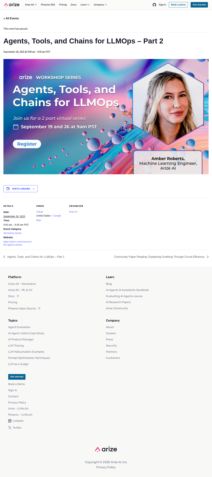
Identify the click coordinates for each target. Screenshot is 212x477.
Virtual (39, 211)
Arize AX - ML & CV (20, 290)
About (110, 327)
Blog (109, 283)
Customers (113, 358)
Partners (111, 351)
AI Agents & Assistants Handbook (127, 290)
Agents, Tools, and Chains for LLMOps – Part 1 (35, 256)
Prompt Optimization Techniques (29, 358)
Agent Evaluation (19, 327)
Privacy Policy (17, 402)
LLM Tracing (16, 345)
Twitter (15, 427)
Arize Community (117, 308)
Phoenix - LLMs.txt (20, 414)
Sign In (12, 390)
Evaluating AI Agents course (124, 296)
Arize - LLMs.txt (18, 408)
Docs (13, 296)
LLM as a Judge (18, 364)
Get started (16, 376)
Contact (13, 396)
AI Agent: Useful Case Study (26, 333)
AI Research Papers (118, 302)
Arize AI (73, 211)
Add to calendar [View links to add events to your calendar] (21, 188)
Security (111, 345)
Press (109, 339)
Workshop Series (12, 233)
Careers (111, 333)
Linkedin (16, 420)
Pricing (12, 302)
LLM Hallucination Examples (26, 351)
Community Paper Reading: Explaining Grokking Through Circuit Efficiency (159, 256)
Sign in (162, 4)
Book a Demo (16, 384)
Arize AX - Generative (22, 283)
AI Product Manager (21, 339)
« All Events (11, 18)
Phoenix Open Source (24, 308)
